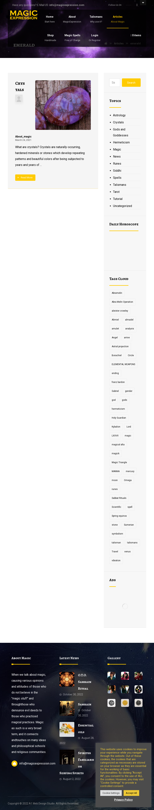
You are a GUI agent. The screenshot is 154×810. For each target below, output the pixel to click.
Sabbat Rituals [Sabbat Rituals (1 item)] (119, 498)
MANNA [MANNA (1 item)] (116, 471)
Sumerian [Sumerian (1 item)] (129, 525)
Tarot (116, 192)
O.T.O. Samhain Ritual (84, 682)
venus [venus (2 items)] (127, 551)
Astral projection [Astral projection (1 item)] (120, 346)
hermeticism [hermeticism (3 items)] (118, 409)
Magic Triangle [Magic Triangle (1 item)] (119, 462)
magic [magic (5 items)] (128, 435)
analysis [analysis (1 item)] (129, 328)
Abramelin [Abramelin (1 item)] (117, 293)
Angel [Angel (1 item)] (115, 337)
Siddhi (117, 170)
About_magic (23, 136)
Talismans (119, 185)
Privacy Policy (123, 799)
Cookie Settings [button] (111, 793)
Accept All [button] (131, 793)
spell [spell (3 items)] (129, 507)
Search (131, 82)
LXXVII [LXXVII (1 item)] (115, 435)
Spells (117, 177)
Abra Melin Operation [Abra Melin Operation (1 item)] (122, 302)
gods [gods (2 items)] (124, 400)
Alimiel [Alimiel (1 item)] (115, 319)
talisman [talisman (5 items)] (116, 542)
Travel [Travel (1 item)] (115, 551)
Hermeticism (121, 142)
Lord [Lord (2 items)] (129, 426)
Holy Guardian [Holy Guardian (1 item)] (119, 418)
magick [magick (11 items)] (115, 453)
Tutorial (117, 199)
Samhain (84, 704)
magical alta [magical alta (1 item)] (118, 444)
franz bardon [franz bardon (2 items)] (118, 382)
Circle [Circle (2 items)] (131, 355)
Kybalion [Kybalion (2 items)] (116, 426)
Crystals (118, 122)
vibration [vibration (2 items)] (116, 560)
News (117, 156)
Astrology (119, 115)
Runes (117, 163)
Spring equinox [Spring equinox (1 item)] (119, 516)
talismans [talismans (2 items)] (132, 542)
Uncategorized (122, 206)
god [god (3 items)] (114, 400)
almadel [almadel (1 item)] (129, 319)
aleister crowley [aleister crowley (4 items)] (120, 311)
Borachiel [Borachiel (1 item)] (117, 355)
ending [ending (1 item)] (115, 373)
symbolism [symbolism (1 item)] (117, 533)
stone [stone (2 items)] (115, 525)
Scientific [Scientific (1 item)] (116, 507)
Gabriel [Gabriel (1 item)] (115, 391)
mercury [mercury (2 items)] (130, 471)
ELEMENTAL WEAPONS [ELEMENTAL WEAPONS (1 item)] (123, 364)
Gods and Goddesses (120, 132)
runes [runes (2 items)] (115, 489)
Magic (117, 149)
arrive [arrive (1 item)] (127, 337)
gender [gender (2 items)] (128, 391)
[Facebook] (137, 5)
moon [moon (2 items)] (115, 480)
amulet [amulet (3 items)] (115, 328)
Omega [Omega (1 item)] (128, 480)
